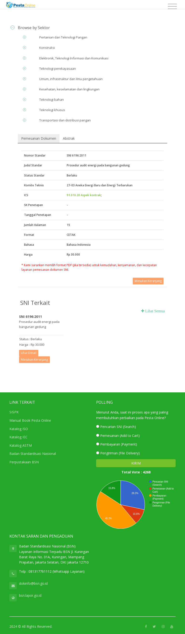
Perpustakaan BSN (24, 462)
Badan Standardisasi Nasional (32, 453)
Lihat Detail (28, 353)
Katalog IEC (18, 437)
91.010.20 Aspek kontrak (84, 195)
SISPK (14, 412)
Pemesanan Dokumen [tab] (38, 138)
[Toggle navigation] (172, 6)
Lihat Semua (154, 311)
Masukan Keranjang (148, 281)
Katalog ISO (18, 429)
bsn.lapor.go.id (30, 595)
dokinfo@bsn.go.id (33, 583)
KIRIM (136, 463)
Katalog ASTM (20, 445)
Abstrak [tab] (69, 138)
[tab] (92, 27)
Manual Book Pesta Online (30, 420)
